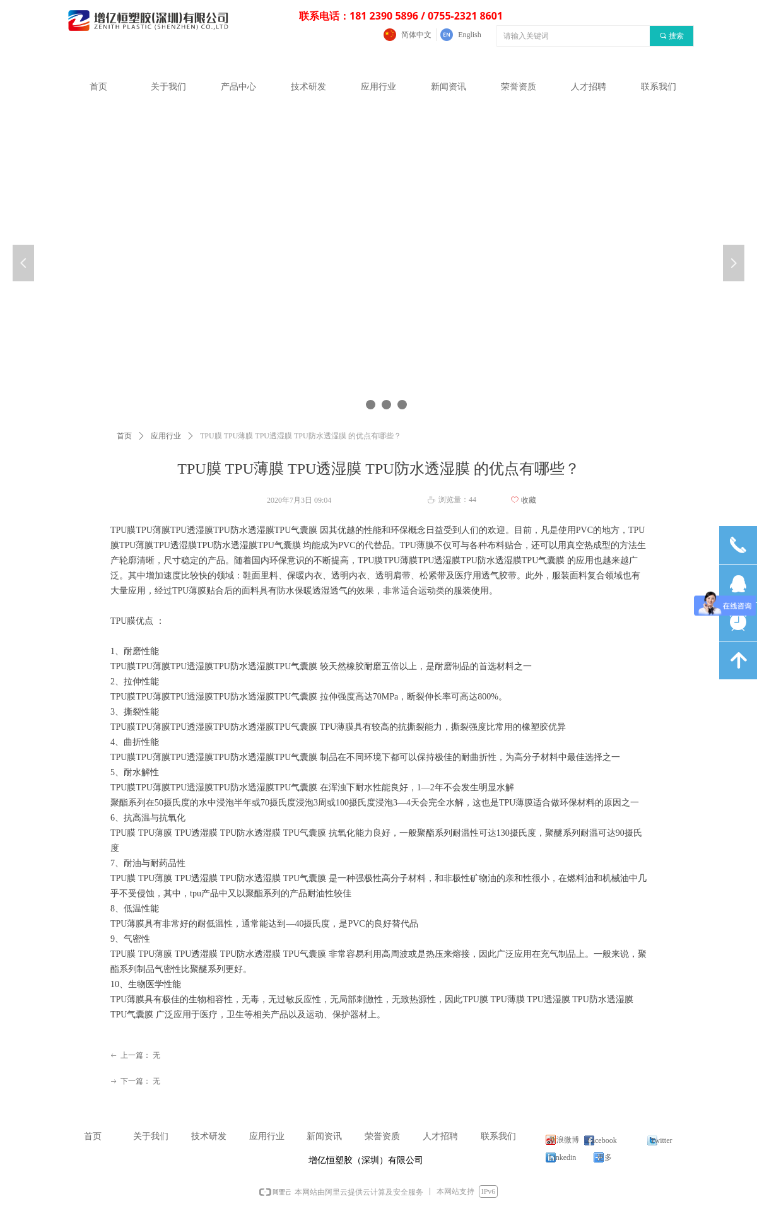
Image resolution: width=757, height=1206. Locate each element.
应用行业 (166, 435)
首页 (124, 435)
